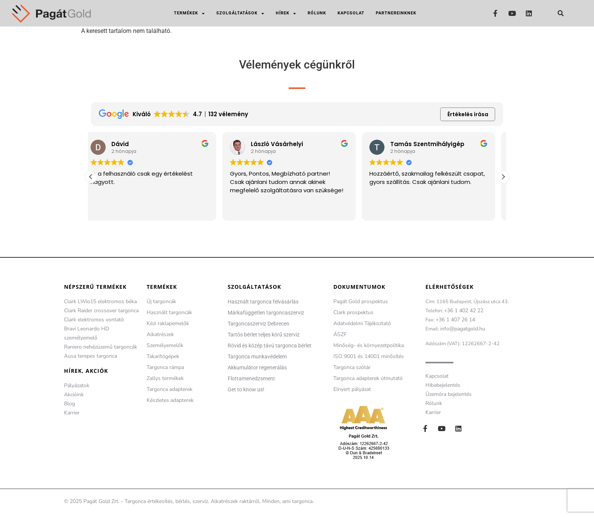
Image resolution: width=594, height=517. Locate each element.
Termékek (189, 13)
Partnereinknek (396, 13)
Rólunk (317, 13)
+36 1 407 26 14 (455, 319)
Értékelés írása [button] (467, 114)
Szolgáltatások (240, 13)
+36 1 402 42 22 (463, 310)
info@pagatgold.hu (462, 328)
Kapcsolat (351, 13)
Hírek (286, 13)
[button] (560, 13)
